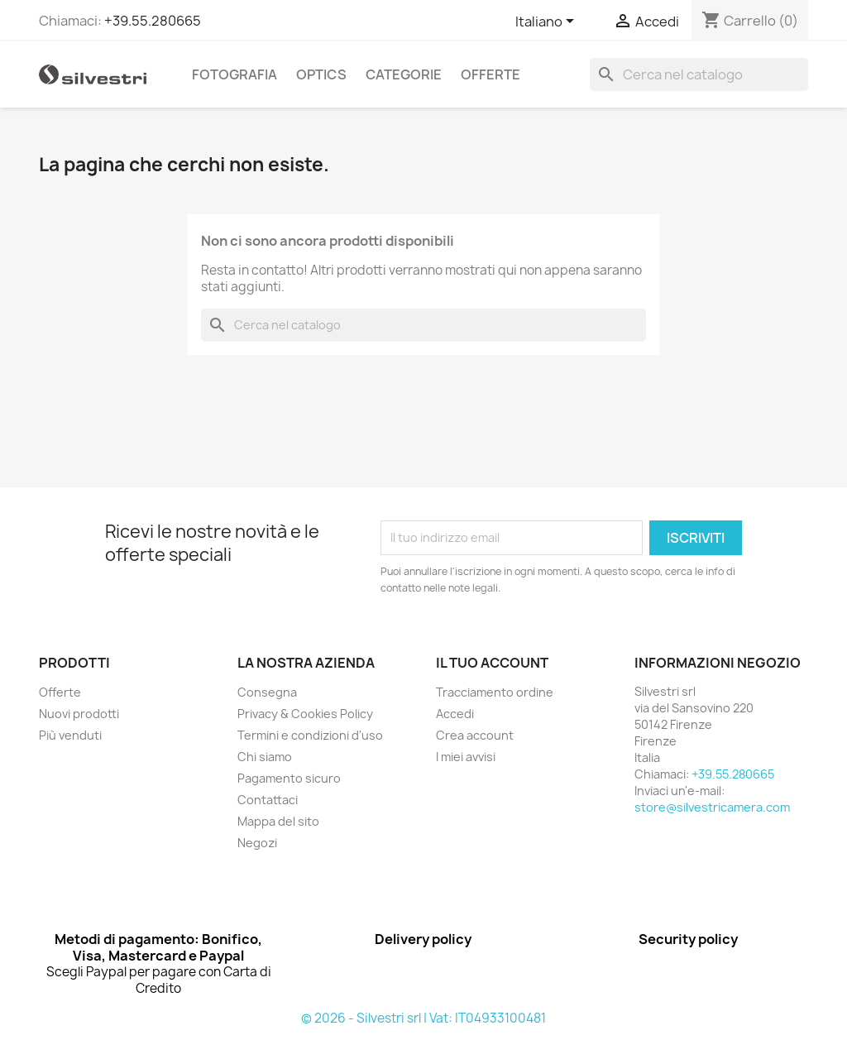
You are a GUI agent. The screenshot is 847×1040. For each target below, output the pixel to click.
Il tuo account (492, 663)
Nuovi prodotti (79, 713)
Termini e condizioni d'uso (310, 735)
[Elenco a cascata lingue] (547, 22)
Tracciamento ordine (494, 692)
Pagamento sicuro (289, 778)
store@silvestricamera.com (712, 807)
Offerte (490, 74)
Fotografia (234, 74)
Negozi (257, 843)
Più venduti (70, 735)
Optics (321, 74)
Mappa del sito (278, 821)
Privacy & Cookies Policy (305, 713)
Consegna (267, 692)
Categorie (404, 74)
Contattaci (267, 800)
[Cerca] (699, 74)
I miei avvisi (465, 756)
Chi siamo (264, 756)
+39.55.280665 (152, 21)
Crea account (475, 735)
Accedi (455, 713)
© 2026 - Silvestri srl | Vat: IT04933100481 (423, 1018)
